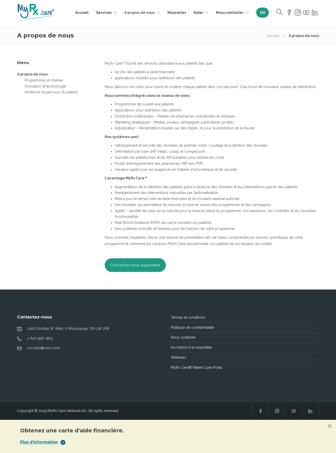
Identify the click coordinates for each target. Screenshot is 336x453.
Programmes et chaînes (44, 80)
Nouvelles (176, 13)
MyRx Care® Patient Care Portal (196, 367)
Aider (198, 13)
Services (104, 13)
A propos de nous (139, 13)
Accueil (82, 13)
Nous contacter (230, 13)
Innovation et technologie (45, 86)
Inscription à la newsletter (191, 347)
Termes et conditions (188, 317)
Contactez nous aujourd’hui (135, 265)
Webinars (178, 357)
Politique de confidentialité (192, 327)
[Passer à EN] (262, 13)
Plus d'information (42, 442)
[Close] (329, 426)
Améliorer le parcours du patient (51, 92)
